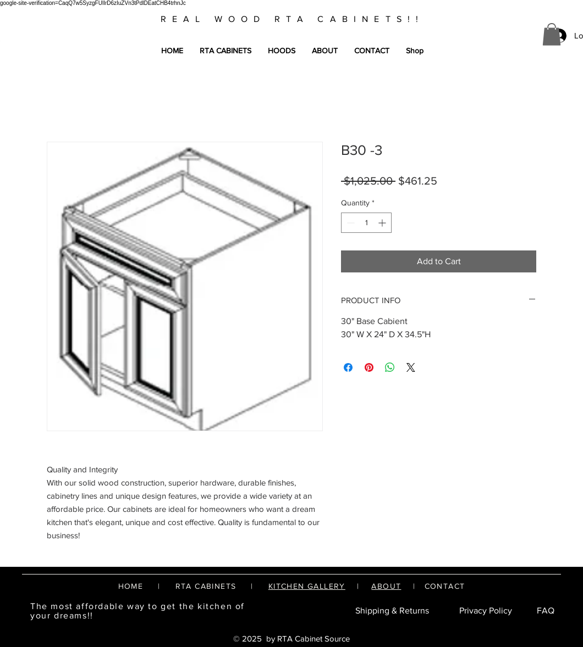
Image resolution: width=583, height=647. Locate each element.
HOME (131, 586)
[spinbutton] (366, 222)
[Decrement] (349, 222)
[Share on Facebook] (348, 367)
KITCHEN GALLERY (306, 586)
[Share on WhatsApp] (390, 367)
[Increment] (383, 222)
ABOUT (386, 586)
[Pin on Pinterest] (369, 367)
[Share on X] (410, 367)
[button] (551, 34)
